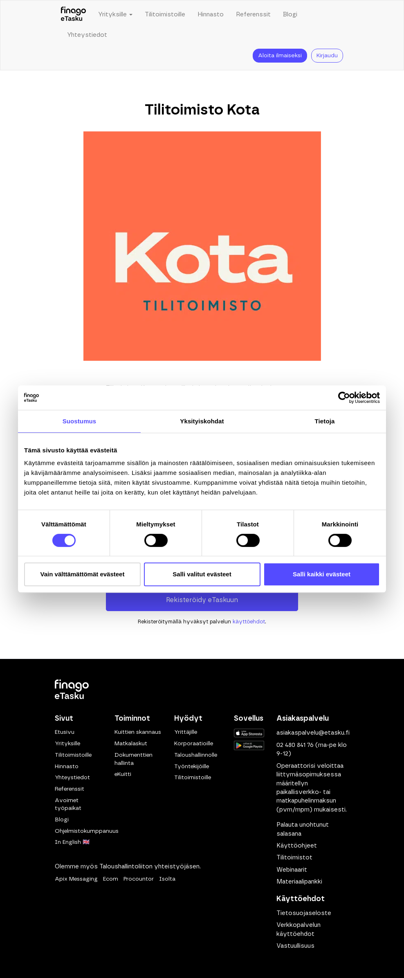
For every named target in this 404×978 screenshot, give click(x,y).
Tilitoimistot (294, 857)
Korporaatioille (193, 743)
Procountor (138, 879)
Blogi (290, 14)
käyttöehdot (249, 622)
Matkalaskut (130, 743)
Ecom (110, 879)
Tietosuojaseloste (303, 913)
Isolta (167, 879)
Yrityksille (67, 743)
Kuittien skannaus (137, 732)
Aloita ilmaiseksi (280, 55)
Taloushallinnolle (195, 755)
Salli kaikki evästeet (321, 574)
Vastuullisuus (295, 946)
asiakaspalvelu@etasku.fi (313, 733)
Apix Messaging (76, 879)
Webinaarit (291, 870)
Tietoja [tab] (325, 421)
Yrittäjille (185, 732)
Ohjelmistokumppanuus (87, 831)
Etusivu (64, 732)
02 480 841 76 (295, 745)
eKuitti (122, 774)
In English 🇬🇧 (72, 842)
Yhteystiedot (87, 35)
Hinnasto (211, 14)
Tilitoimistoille (165, 14)
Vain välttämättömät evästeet (82, 574)
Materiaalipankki (299, 882)
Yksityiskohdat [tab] (202, 421)
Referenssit (253, 14)
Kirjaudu (327, 55)
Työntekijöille (191, 766)
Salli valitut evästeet (202, 574)
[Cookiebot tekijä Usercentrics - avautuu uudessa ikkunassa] (344, 397)
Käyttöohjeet (296, 846)
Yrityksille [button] (115, 14)
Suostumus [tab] (80, 421)
